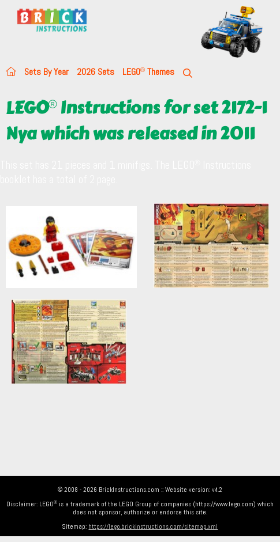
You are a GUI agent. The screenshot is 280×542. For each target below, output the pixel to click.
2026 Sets (95, 72)
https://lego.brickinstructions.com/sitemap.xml (153, 526)
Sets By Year (46, 72)
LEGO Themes (148, 72)
